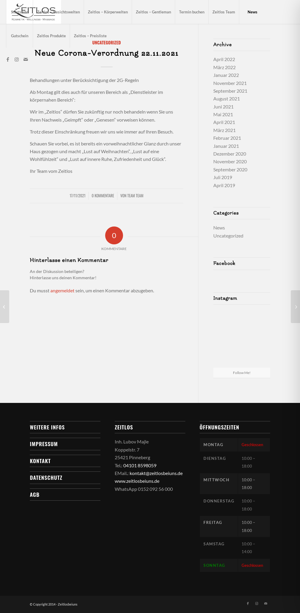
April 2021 (224, 122)
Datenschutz (46, 477)
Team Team (135, 195)
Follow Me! (242, 372)
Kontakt (40, 461)
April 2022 (224, 59)
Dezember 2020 (229, 153)
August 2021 (226, 98)
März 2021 (224, 130)
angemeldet (62, 290)
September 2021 (230, 91)
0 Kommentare (103, 195)
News (219, 227)
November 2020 (230, 161)
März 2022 (224, 67)
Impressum (44, 444)
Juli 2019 (222, 177)
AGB (34, 494)
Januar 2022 (226, 75)
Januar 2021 (226, 146)
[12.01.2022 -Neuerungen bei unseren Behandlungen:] (295, 306)
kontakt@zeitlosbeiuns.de (156, 473)
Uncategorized (228, 235)
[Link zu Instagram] (16, 59)
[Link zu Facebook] (7, 59)
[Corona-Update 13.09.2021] (4, 306)
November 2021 (230, 83)
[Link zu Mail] (25, 59)
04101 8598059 (139, 465)
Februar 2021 (227, 138)
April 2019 (224, 185)
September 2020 (230, 169)
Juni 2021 (223, 106)
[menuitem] (19, 12)
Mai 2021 (223, 114)
